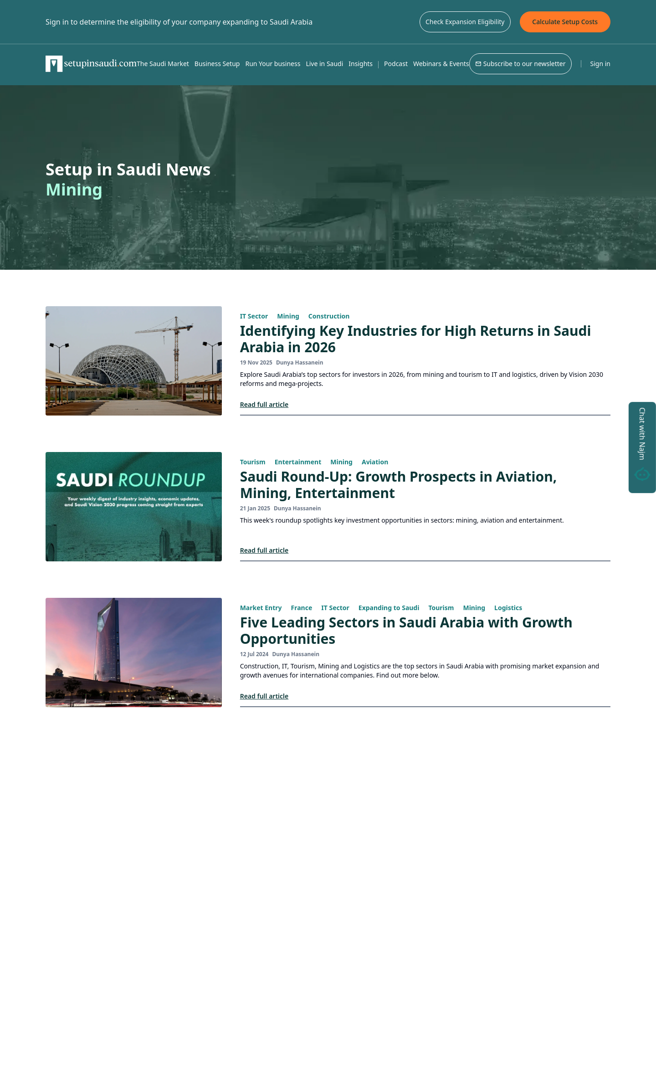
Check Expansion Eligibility (465, 21)
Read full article (264, 404)
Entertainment (298, 461)
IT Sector (254, 316)
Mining (288, 316)
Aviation (375, 461)
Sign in (600, 63)
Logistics (508, 607)
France (302, 607)
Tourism (253, 461)
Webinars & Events (441, 63)
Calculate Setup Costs (565, 21)
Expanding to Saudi (389, 607)
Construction (329, 316)
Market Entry (261, 607)
